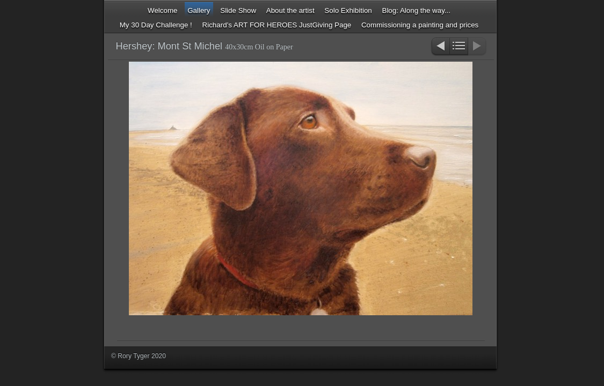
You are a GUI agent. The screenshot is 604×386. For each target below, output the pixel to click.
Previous (440, 47)
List (458, 47)
